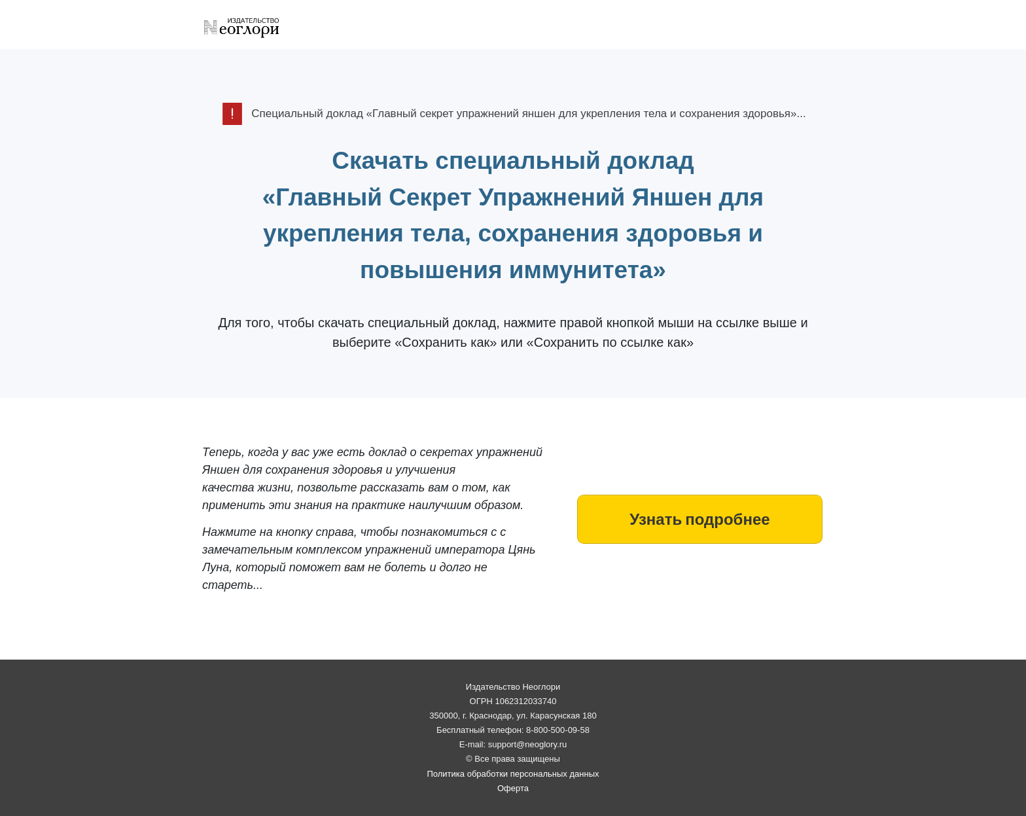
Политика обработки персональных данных (513, 774)
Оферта (513, 788)
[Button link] (700, 519)
